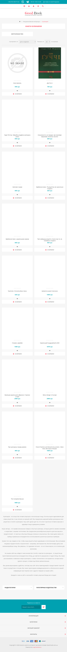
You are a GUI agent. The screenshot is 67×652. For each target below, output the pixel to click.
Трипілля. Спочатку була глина (17, 291)
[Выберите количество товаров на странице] (47, 42)
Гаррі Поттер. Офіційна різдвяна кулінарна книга (17, 135)
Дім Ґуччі (50, 83)
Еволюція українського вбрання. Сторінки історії (17, 395)
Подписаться (44, 607)
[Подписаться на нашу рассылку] (31, 607)
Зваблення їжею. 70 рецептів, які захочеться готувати (49, 187)
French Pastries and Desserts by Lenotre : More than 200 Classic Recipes (50, 447)
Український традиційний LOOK (49, 343)
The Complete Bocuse (17, 499)
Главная (20, 21)
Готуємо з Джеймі (17, 343)
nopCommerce (37, 647)
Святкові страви (17, 187)
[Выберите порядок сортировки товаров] (27, 42)
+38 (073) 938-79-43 (13, 2)
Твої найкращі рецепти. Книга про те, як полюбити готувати (49, 240)
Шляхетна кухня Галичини (50, 291)
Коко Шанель (17, 83)
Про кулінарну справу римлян (17, 447)
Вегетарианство (17, 34)
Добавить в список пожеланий (17, 90)
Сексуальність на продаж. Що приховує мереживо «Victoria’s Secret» (50, 135)
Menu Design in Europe (50, 395)
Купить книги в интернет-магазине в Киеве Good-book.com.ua (39, 645)
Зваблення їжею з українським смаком (17, 239)
